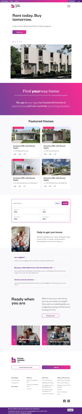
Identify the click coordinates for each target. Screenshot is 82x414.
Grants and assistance (48, 393)
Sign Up (17, 1)
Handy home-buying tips (63, 380)
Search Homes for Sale (25, 367)
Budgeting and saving (47, 382)
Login (78, 1)
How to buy (45, 378)
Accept (70, 410)
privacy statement (31, 411)
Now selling (14, 378)
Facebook (64, 401)
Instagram (68, 401)
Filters (57, 203)
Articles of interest (62, 392)
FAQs (11, 1)
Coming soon (15, 382)
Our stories (14, 386)
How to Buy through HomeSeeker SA (47, 390)
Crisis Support (4, 1)
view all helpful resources (59, 95)
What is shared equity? (63, 382)
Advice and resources (63, 378)
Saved (37, 129)
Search (72, 1)
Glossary (59, 389)
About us (29, 378)
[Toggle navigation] (68, 6)
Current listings (15, 380)
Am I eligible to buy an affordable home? (47, 386)
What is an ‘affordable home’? (32, 385)
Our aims (29, 389)
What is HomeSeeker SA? (32, 381)
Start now (19, 32)
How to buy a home (47, 380)
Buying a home (50, 315)
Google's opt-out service (26, 413)
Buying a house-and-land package (63, 386)
